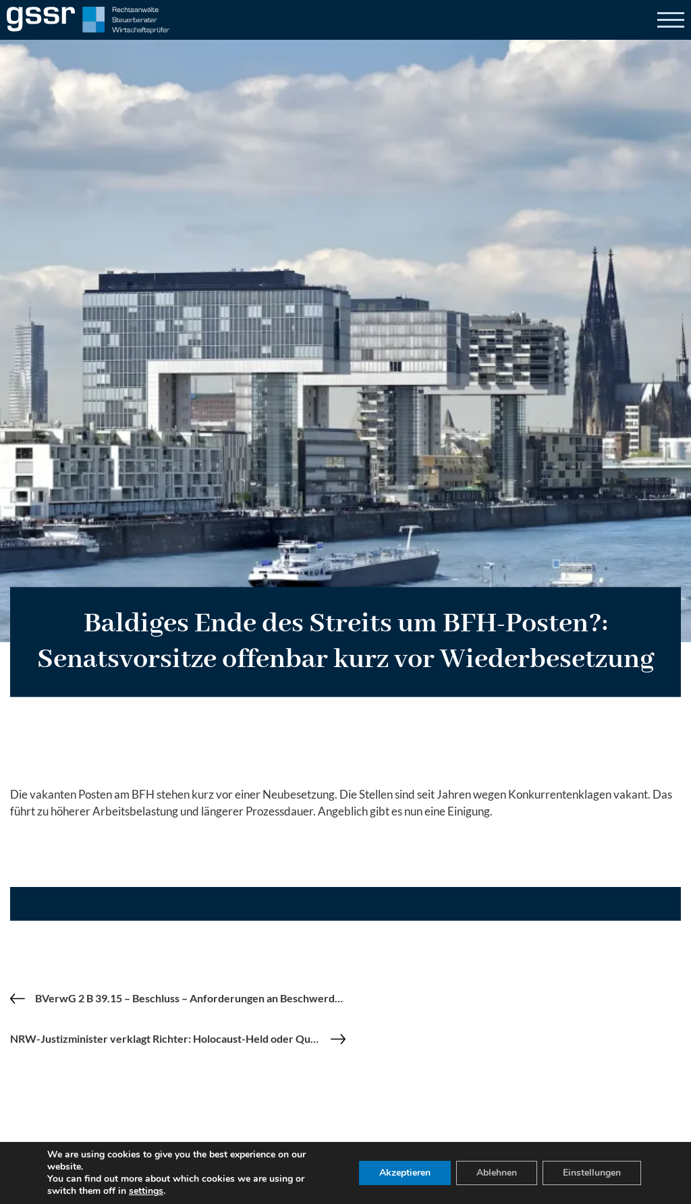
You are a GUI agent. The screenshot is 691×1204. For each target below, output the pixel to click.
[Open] (670, 20)
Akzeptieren (405, 1172)
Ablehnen (496, 1172)
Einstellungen (592, 1172)
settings (146, 1191)
